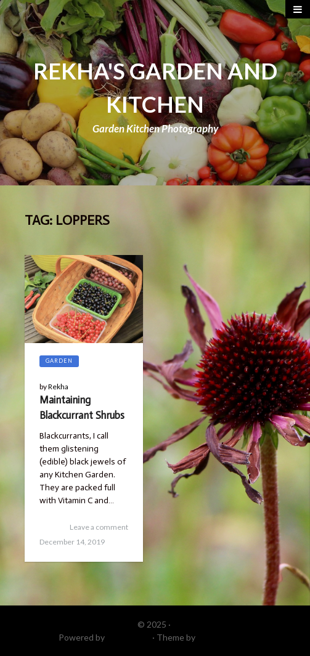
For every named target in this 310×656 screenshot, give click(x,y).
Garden (59, 360)
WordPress (128, 637)
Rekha (58, 386)
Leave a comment (99, 527)
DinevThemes (224, 637)
